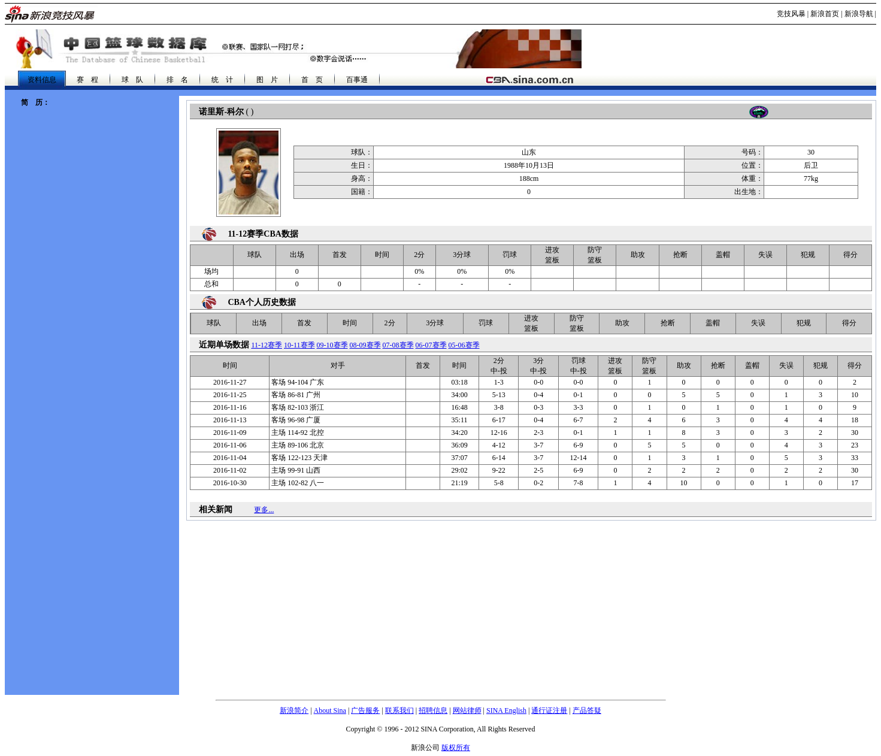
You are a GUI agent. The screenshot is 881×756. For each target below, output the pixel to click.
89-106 (297, 445)
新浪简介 (294, 710)
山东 (529, 152)
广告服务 (365, 710)
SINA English (506, 710)
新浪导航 (858, 14)
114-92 (297, 432)
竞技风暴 (791, 14)
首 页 (312, 79)
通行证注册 (549, 710)
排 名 (177, 79)
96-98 (295, 420)
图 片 (267, 79)
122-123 (299, 457)
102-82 (297, 483)
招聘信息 (433, 710)
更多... (264, 510)
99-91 (295, 470)
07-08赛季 (398, 345)
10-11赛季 (299, 345)
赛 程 (87, 79)
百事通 (357, 79)
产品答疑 (587, 710)
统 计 (222, 79)
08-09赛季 (365, 345)
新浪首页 (824, 14)
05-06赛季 (464, 345)
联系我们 (399, 710)
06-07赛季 (431, 345)
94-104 (297, 382)
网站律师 (467, 710)
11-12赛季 (266, 345)
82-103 (297, 407)
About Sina (330, 710)
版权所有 (455, 747)
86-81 (295, 395)
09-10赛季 (332, 345)
